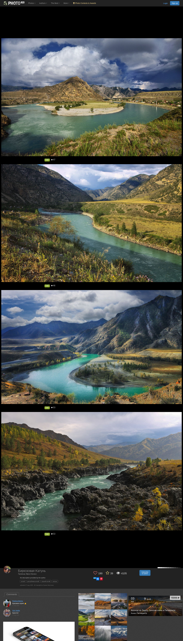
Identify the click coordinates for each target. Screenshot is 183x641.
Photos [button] (31, 3)
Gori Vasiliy (16, 610)
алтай (23, 581)
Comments (11, 594)
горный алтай (46, 581)
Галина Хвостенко (27, 574)
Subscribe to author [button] (145, 573)
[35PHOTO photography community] (13, 3)
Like (47, 160)
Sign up (175, 3)
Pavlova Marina (17, 601)
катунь (55, 581)
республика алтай (33, 581)
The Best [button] (55, 3)
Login (165, 3)
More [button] (66, 3)
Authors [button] (43, 3)
